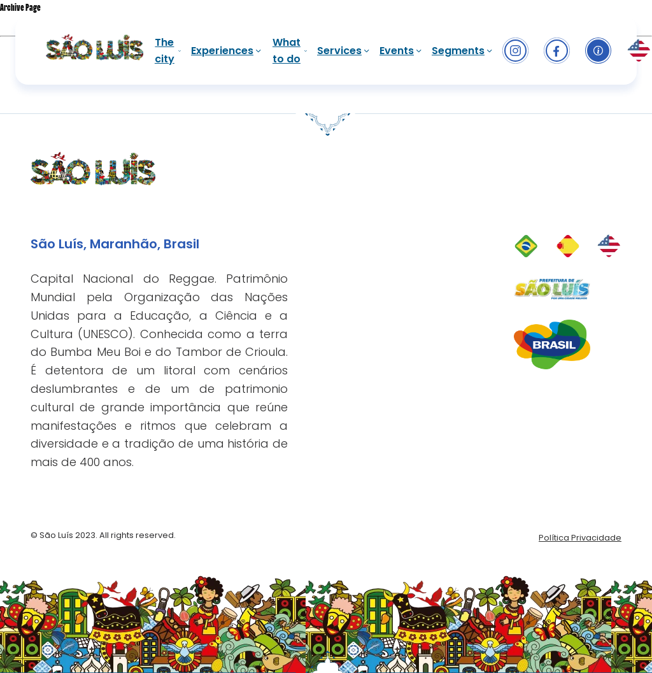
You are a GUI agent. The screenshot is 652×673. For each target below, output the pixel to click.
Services (343, 50)
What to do (290, 50)
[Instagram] (515, 51)
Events (400, 50)
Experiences (226, 50)
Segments (462, 50)
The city (168, 50)
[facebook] (557, 51)
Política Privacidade (580, 537)
